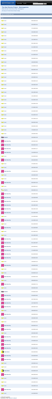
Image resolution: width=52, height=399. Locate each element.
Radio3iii (6, 137)
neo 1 (5, 20)
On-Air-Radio (19, 3)
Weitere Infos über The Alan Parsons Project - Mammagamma (13, 8)
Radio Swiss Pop (7, 141)
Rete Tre (5, 190)
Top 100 (24, 3)
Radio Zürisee (6, 351)
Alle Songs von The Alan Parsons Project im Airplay (11, 10)
